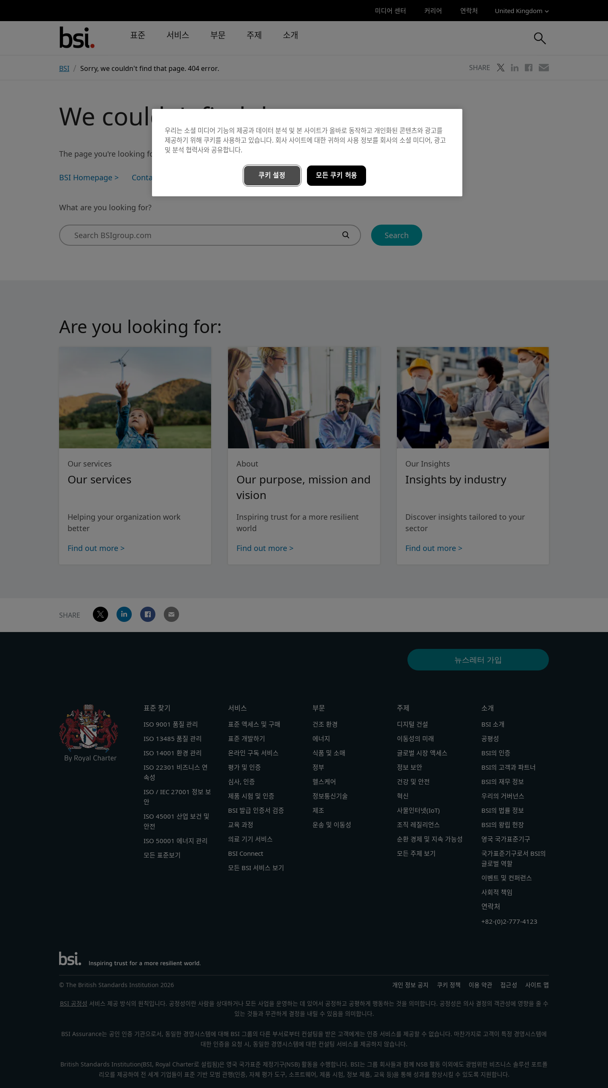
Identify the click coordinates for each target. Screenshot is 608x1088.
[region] (307, 152)
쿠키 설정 (271, 175)
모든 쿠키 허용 (336, 175)
